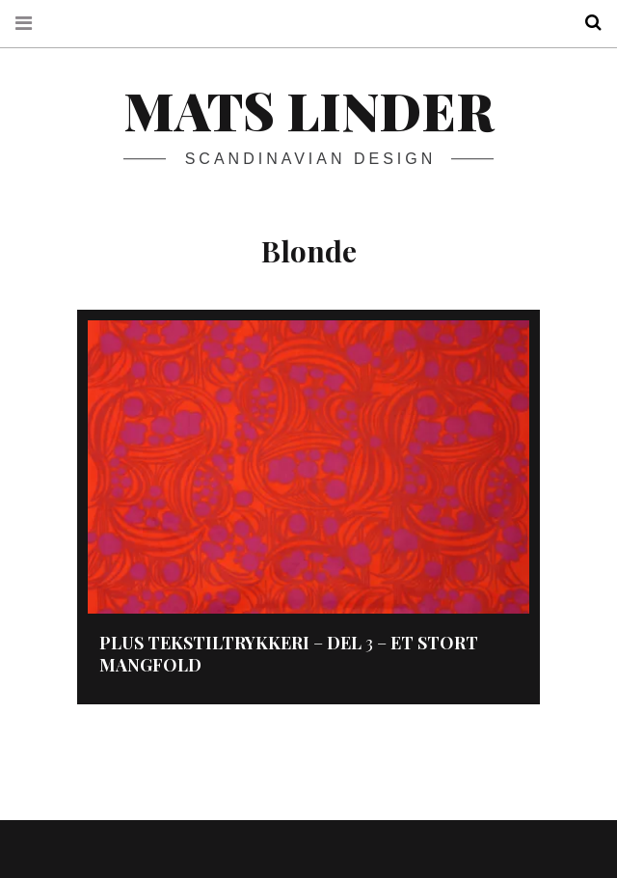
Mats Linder (308, 110)
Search (586, 23)
